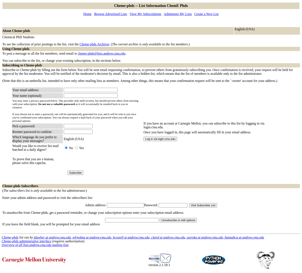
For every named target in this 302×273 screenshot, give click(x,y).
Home (87, 14)
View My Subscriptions (145, 14)
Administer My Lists (178, 14)
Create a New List (206, 14)
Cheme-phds (10, 237)
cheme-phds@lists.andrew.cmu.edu (101, 53)
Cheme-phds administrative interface (26, 241)
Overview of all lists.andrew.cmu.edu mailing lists (35, 245)
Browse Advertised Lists (110, 14)
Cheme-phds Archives (94, 44)
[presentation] (96, 161)
